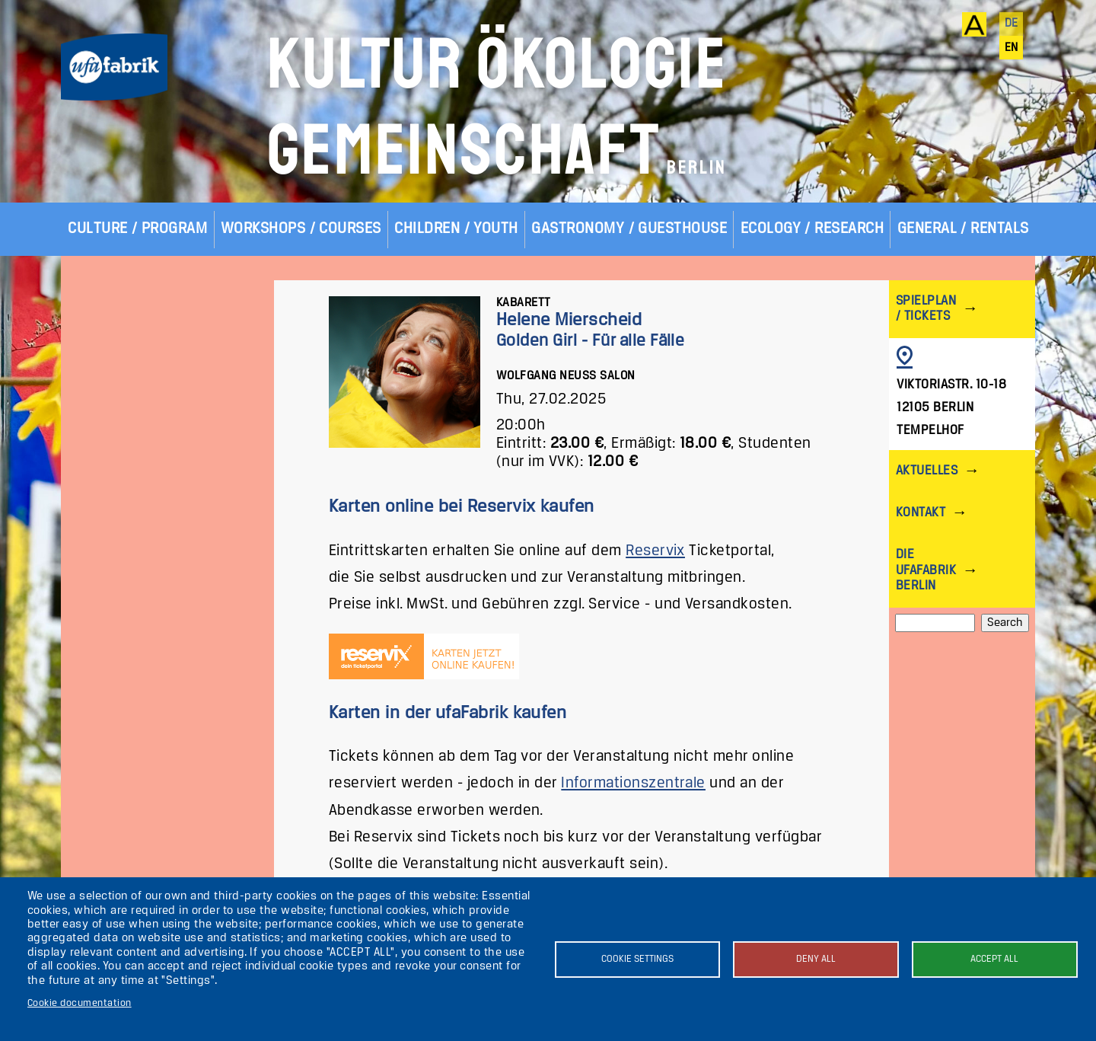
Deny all (816, 959)
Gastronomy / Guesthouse (629, 229)
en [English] (1011, 48)
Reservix (655, 551)
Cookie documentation (79, 1003)
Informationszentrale (633, 783)
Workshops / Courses (301, 229)
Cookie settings (637, 959)
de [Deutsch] (1011, 24)
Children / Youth (456, 229)
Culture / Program (137, 229)
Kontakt (920, 512)
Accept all (994, 959)
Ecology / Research (812, 229)
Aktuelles (926, 471)
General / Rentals (963, 229)
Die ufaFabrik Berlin (926, 570)
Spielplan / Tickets (926, 309)
